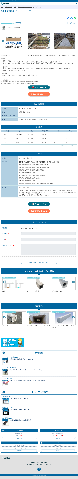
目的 (3, 240)
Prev (3, 41)
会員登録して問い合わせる (39, 262)
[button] (72, 23)
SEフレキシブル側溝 (33, 291)
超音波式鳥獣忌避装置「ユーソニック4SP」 (22, 359)
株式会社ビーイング (7, 396)
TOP (2, 7)
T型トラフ (5, 326)
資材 (15, 7)
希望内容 (5, 234)
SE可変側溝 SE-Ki (57, 291)
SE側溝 (4, 291)
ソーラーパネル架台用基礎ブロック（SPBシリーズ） (63, 326)
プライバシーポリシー (39, 464)
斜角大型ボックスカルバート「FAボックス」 (38, 326)
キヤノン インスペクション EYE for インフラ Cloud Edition (27, 380)
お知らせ (33, 462)
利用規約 (29, 464)
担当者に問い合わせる (39, 94)
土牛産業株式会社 (7, 418)
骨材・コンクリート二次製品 (25, 7)
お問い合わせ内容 (7, 246)
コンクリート (18, 23)
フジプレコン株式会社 (13, 28)
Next (73, 282)
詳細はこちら (19, 438)
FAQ (38, 462)
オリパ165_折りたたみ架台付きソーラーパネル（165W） (26, 370)
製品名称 (5, 228)
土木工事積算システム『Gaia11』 (19, 398)
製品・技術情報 (8, 7)
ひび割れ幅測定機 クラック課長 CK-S (20, 420)
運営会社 (48, 464)
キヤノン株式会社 (7, 378)
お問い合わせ (44, 462)
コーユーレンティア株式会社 (10, 357)
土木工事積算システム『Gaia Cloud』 (21, 409)
